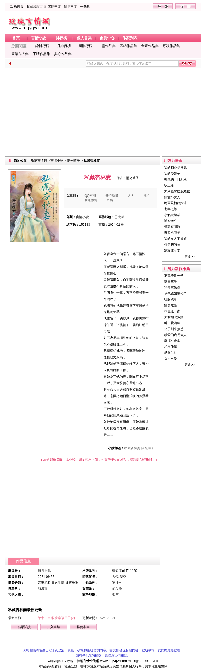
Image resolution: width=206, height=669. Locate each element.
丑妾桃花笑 (172, 233)
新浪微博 (111, 196)
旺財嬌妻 (170, 299)
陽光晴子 (73, 160)
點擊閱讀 (24, 627)
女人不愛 (170, 358)
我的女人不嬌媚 (175, 238)
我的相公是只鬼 (175, 167)
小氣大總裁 (172, 215)
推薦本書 (83, 627)
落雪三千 (170, 282)
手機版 (85, 6)
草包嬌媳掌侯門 (175, 293)
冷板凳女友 (172, 250)
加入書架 (53, 627)
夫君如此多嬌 (173, 317)
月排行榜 (64, 46)
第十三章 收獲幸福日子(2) (56, 618)
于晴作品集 (41, 54)
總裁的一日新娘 (175, 179)
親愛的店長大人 (175, 335)
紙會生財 (170, 353)
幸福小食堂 (172, 341)
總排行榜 (42, 46)
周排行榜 (85, 46)
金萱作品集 (150, 46)
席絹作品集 (128, 46)
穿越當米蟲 (172, 287)
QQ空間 (90, 196)
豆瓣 (110, 200)
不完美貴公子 (173, 276)
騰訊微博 (90, 200)
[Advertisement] (103, 112)
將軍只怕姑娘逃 (175, 203)
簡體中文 (70, 6)
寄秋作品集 (171, 46)
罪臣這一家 (172, 311)
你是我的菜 (172, 244)
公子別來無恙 (173, 329)
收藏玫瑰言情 (36, 6)
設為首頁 (16, 6)
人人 (131, 196)
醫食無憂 (170, 305)
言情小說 (56, 160)
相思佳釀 (170, 347)
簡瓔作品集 (20, 54)
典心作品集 (63, 54)
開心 (147, 196)
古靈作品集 (107, 46)
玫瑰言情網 (39, 160)
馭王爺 (169, 185)
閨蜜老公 (170, 221)
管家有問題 (172, 227)
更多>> (190, 257)
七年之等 (170, 209)
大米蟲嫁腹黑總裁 (177, 191)
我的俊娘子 (172, 173)
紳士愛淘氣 (172, 323)
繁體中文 (54, 6)
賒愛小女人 (172, 197)
